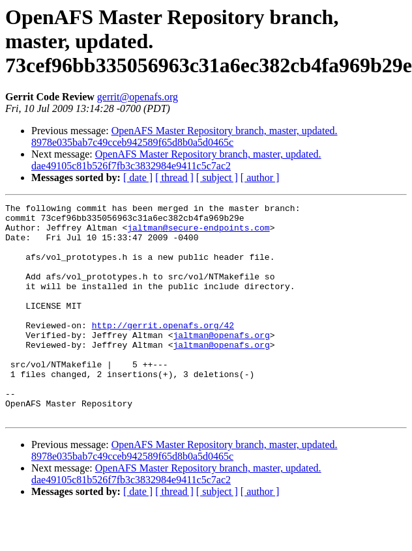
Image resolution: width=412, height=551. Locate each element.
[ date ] (138, 177)
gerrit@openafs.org (137, 96)
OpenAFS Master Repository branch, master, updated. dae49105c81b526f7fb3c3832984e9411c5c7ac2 (176, 159)
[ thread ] (174, 177)
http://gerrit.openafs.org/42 (163, 350)
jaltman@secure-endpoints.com (198, 233)
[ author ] (260, 177)
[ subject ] (217, 177)
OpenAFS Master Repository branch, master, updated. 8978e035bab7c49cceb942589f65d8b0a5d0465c (184, 136)
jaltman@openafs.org (221, 362)
